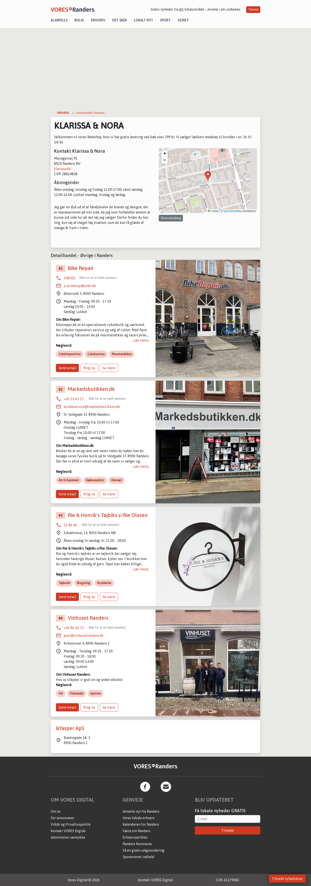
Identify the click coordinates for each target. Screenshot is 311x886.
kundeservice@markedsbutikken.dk (92, 407)
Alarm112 (59, 20)
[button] (208, 176)
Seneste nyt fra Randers (141, 811)
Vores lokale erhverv (139, 818)
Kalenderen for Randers (141, 824)
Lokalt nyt (143, 20)
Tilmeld (253, 9)
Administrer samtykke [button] (68, 837)
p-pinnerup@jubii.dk (80, 286)
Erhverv (98, 20)
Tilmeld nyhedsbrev (287, 879)
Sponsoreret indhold (138, 857)
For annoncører (62, 818)
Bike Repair (81, 268)
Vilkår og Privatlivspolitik (71, 824)
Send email (67, 368)
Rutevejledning (171, 218)
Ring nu (89, 368)
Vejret (183, 20)
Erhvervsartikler (135, 837)
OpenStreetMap (232, 211)
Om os (55, 811)
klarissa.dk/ (63, 169)
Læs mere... (141, 340)
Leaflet (213, 211)
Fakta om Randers (136, 831)
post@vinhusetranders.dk (83, 635)
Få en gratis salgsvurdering (143, 850)
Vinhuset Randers (88, 618)
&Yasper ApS (70, 728)
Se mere (109, 368)
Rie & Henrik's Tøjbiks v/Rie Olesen (108, 515)
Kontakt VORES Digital (68, 831)
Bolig (79, 20)
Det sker (119, 20)
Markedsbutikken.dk (91, 389)
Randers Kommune (137, 844)
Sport (165, 20)
